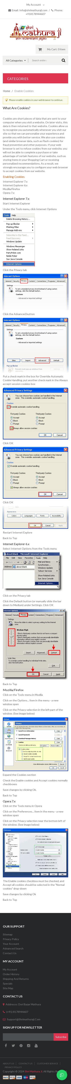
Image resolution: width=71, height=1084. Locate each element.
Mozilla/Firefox (11, 189)
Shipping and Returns (16, 978)
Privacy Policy (11, 939)
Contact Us (9, 953)
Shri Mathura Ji (33, 1071)
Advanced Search (13, 948)
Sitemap (7, 934)
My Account (35, 4)
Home (6, 91)
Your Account (11, 943)
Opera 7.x (8, 192)
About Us (8, 1063)
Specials (7, 983)
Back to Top (10, 538)
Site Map (8, 988)
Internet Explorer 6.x (15, 185)
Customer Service (47, 1063)
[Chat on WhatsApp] (62, 1075)
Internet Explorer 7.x (15, 181)
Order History (11, 974)
